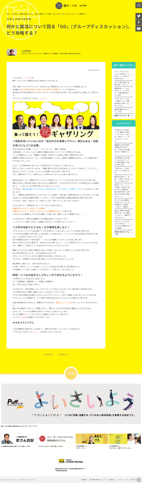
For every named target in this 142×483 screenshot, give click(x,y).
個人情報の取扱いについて (98, 480)
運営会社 (111, 480)
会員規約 (83, 480)
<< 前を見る (48, 354)
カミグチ (26, 77)
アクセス (120, 480)
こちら (40, 98)
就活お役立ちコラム (26, 14)
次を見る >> (63, 354)
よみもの (15, 14)
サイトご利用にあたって (133, 480)
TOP (8, 14)
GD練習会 (23, 317)
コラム (34, 331)
